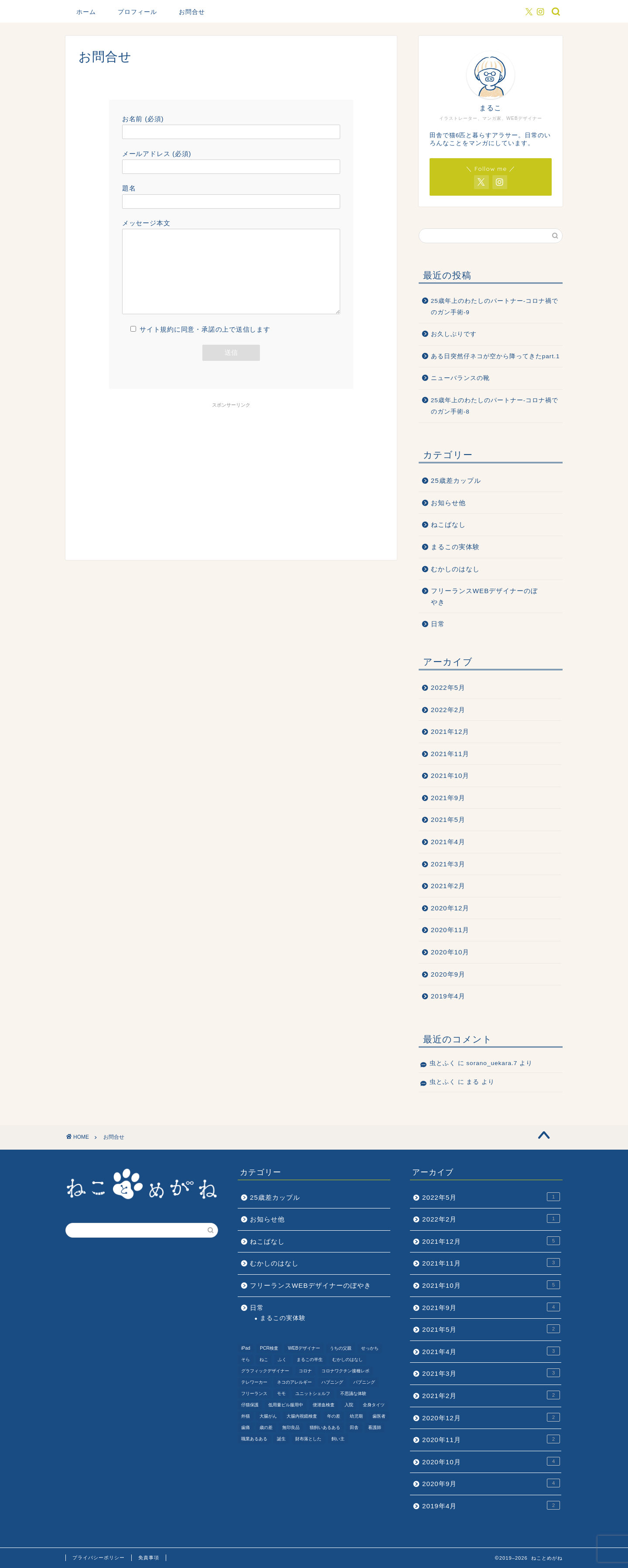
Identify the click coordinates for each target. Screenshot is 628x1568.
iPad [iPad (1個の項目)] (245, 1348)
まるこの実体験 (455, 546)
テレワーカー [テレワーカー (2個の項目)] (254, 1382)
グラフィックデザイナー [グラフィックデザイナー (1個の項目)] (265, 1370)
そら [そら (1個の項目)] (245, 1359)
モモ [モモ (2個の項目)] (281, 1393)
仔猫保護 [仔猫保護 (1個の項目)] (250, 1404)
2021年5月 (448, 819)
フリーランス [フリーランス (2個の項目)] (254, 1393)
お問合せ (192, 12)
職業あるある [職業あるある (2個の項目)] (254, 1438)
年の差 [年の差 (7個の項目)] (333, 1416)
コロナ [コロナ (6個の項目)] (305, 1370)
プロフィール (137, 12)
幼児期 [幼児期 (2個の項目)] (356, 1416)
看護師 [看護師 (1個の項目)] (374, 1427)
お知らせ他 (448, 502)
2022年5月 (448, 687)
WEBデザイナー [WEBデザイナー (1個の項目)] (304, 1348)
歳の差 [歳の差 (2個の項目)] (266, 1427)
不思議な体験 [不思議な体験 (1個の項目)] (353, 1393)
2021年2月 (448, 885)
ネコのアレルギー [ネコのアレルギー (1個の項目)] (294, 1382)
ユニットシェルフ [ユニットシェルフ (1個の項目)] (312, 1393)
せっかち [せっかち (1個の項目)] (370, 1348)
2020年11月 (450, 929)
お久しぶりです (454, 334)
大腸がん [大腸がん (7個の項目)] (268, 1416)
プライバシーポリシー (98, 1557)
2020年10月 (450, 952)
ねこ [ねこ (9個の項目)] (263, 1359)
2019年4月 (448, 996)
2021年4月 (448, 841)
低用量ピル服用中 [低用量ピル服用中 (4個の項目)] (285, 1404)
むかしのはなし (455, 569)
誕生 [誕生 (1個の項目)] (281, 1438)
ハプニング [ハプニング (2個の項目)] (332, 1382)
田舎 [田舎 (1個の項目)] (354, 1427)
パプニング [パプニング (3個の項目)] (364, 1382)
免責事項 (148, 1557)
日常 (438, 624)
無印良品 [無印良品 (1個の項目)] (291, 1427)
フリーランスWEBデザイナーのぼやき (484, 596)
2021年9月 (448, 797)
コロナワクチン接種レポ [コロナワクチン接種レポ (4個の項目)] (345, 1370)
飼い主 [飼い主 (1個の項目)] (338, 1438)
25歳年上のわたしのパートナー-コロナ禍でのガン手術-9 (495, 307)
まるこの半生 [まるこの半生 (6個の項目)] (310, 1359)
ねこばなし (448, 524)
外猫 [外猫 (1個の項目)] (245, 1416)
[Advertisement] (231, 482)
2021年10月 (450, 775)
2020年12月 (450, 908)
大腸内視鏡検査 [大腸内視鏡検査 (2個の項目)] (302, 1416)
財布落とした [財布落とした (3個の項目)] (308, 1438)
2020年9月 (448, 974)
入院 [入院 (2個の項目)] (349, 1404)
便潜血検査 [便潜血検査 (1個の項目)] (323, 1404)
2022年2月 (448, 709)
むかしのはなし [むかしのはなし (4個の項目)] (347, 1359)
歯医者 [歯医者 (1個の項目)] (379, 1416)
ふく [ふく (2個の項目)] (282, 1359)
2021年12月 (450, 731)
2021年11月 (450, 753)
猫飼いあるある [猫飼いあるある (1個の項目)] (325, 1427)
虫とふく (443, 1063)
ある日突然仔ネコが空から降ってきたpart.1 (495, 356)
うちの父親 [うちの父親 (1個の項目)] (341, 1348)
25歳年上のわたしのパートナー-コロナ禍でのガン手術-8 (495, 406)
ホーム (86, 12)
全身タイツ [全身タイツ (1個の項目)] (374, 1404)
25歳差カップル (456, 480)
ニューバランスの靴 (460, 378)
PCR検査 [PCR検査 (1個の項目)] (269, 1348)
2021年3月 (448, 864)
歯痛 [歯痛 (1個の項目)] (245, 1427)
